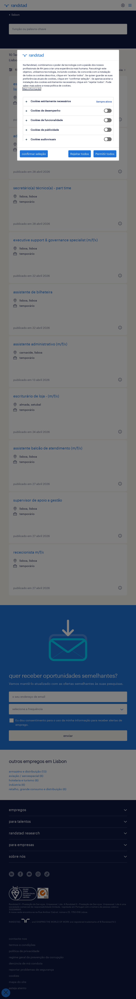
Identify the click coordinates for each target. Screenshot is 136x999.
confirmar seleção (34, 153)
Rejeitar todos (79, 153)
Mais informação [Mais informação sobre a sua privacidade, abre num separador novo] (32, 88)
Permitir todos (104, 153)
